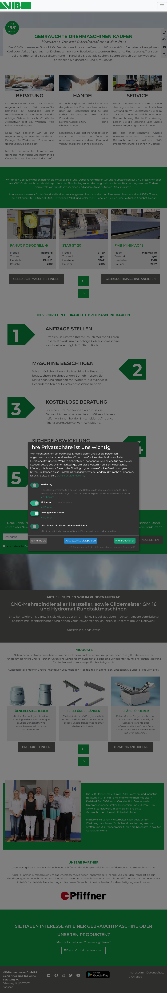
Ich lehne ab (38, 540)
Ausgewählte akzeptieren (80, 540)
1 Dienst (46, 507)
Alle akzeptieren (124, 540)
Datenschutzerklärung (70, 475)
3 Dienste (47, 497)
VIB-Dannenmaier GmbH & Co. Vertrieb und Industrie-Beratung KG (102, 547)
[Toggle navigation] (162, 5)
